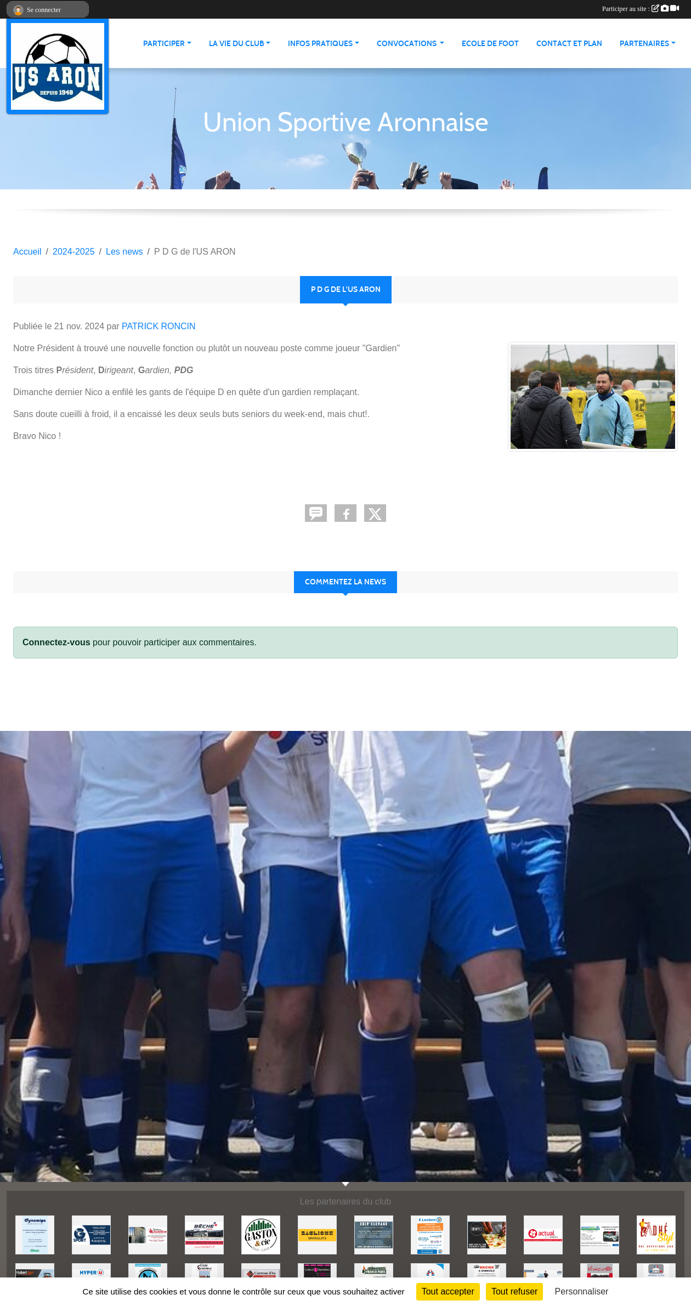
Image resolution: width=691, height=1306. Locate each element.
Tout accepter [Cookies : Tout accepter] (448, 1291)
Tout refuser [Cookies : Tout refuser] (514, 1291)
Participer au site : (640, 9)
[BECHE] (204, 1234)
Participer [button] (164, 43)
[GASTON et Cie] (260, 1234)
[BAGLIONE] (317, 1234)
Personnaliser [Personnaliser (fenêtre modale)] (582, 1291)
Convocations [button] (407, 43)
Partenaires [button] (644, 43)
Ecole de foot (490, 43)
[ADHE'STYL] (656, 1234)
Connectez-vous (56, 642)
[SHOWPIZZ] (486, 1234)
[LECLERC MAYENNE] (430, 1234)
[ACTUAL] (543, 1234)
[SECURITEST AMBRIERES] (599, 1234)
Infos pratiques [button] (320, 43)
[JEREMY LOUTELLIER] (147, 1234)
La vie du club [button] (236, 43)
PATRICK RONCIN (159, 326)
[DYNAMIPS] (34, 1234)
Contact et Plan (569, 43)
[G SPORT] (91, 1234)
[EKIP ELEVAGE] (373, 1234)
